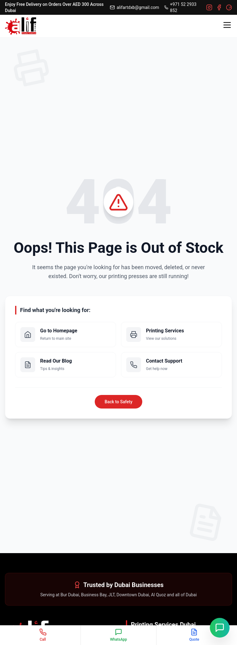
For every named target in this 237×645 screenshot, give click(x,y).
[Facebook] (219, 7)
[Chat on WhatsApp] (220, 628)
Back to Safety (118, 401)
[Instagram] (209, 7)
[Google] (229, 7)
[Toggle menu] (227, 25)
